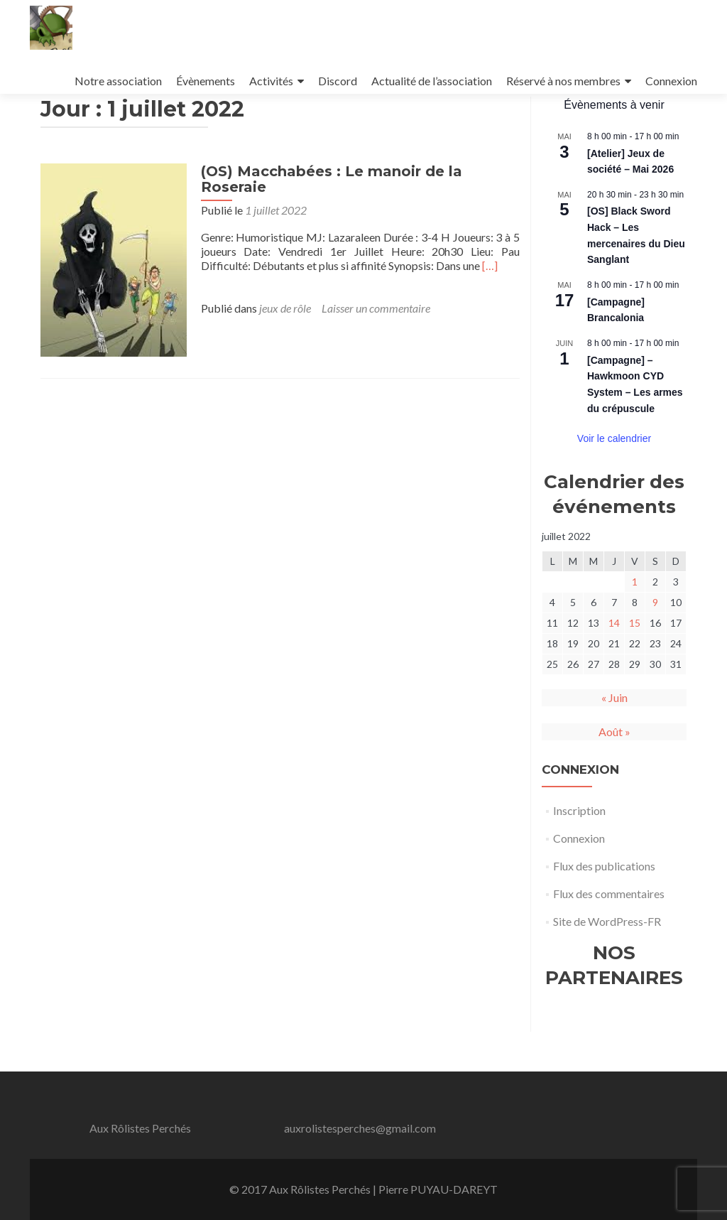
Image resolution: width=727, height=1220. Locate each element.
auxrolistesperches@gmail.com (360, 1128)
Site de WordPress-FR (607, 961)
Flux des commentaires (609, 933)
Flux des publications (604, 905)
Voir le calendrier (614, 478)
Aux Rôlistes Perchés (140, 1128)
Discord (337, 80)
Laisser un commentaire (371, 348)
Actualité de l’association (431, 80)
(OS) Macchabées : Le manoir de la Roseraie (327, 219)
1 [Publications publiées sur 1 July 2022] (635, 621)
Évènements (205, 80)
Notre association (118, 80)
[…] (485, 305)
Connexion (671, 80)
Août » (614, 771)
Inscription (579, 850)
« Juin (614, 737)
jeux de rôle (281, 348)
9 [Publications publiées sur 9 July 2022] (655, 642)
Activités (271, 80)
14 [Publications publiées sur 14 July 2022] (614, 663)
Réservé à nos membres (563, 80)
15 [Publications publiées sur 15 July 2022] (634, 663)
